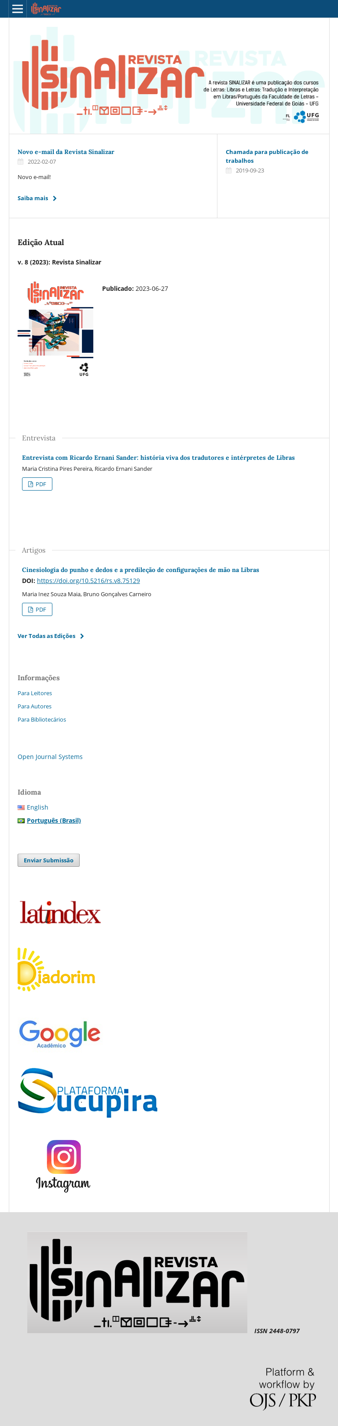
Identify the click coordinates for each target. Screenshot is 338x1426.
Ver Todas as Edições (46, 636)
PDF (40, 484)
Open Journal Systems (50, 756)
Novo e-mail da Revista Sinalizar (66, 152)
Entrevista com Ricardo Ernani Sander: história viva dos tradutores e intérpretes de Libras (158, 458)
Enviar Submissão (48, 860)
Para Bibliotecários (42, 719)
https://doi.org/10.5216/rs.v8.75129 (88, 580)
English (37, 807)
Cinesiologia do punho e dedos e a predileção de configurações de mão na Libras (140, 570)
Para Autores (34, 706)
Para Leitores (35, 693)
